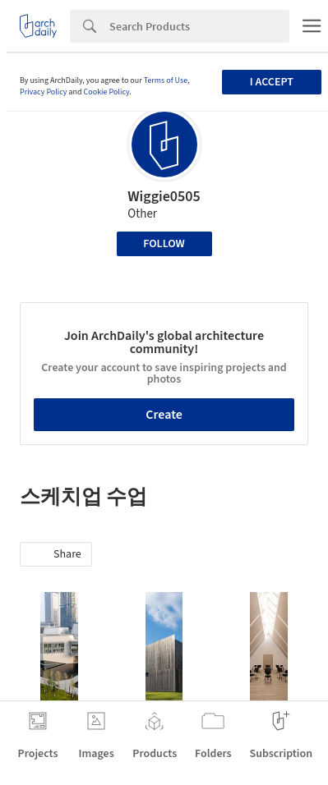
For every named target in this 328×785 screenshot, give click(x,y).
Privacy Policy (43, 92)
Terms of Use (166, 80)
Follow (164, 244)
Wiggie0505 (164, 196)
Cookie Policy (107, 92)
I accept (271, 82)
